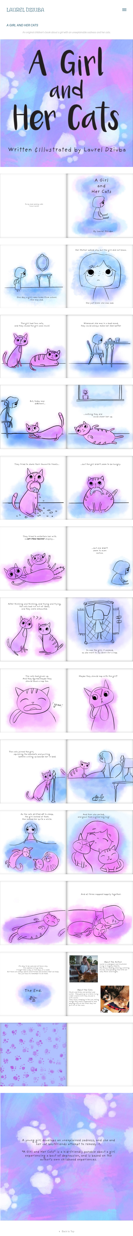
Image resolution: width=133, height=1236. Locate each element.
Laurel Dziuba (25, 9)
